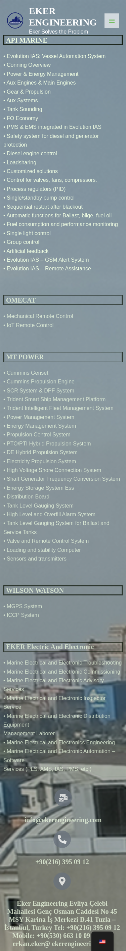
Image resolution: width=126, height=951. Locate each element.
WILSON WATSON (35, 590)
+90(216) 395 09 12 (62, 861)
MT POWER (25, 357)
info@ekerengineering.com (63, 820)
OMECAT (21, 300)
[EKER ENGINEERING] (15, 20)
